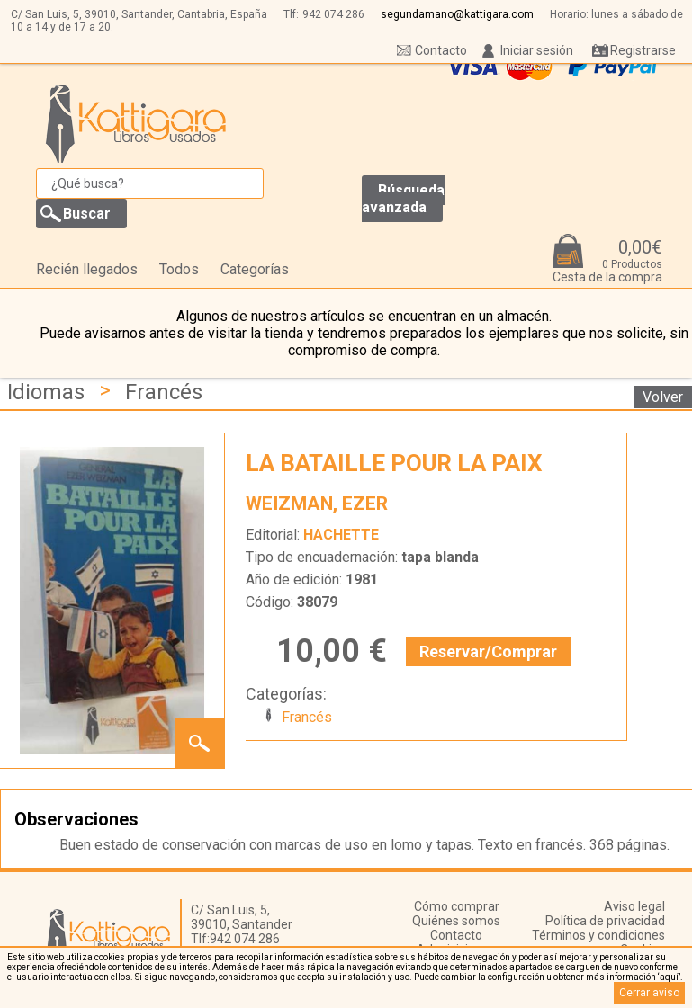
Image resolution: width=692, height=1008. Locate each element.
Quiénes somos (456, 921)
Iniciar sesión (536, 50)
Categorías (254, 269)
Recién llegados (87, 269)
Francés (163, 392)
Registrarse (643, 50)
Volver (663, 397)
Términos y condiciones (598, 935)
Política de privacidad (605, 921)
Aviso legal (634, 906)
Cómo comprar (456, 906)
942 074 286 (333, 14)
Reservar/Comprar (488, 651)
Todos (179, 269)
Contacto (441, 50)
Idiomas (46, 392)
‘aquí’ (669, 977)
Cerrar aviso (649, 992)
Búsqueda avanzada (403, 199)
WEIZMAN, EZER (317, 503)
